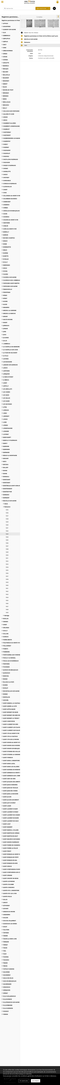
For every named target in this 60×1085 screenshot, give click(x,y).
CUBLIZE (5, 226)
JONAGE (5, 328)
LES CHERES (6, 392)
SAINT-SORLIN (7, 866)
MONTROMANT (7, 488)
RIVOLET (5, 688)
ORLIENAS (6, 627)
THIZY (5, 954)
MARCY (5, 443)
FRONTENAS (6, 292)
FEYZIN (5, 271)
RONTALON (6, 697)
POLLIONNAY (7, 646)
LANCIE (5, 368)
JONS (4, 331)
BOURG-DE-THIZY (8, 90)
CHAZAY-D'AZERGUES (9, 165)
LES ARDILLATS (7, 389)
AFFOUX (5, 23)
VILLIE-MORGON (8, 1008)
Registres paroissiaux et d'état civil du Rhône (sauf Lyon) (19, 20)
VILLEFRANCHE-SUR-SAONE (11, 1002)
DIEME (5, 244)
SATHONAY (6, 905)
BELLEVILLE (6, 75)
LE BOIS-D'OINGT (8, 377)
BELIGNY (5, 72)
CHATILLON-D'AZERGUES (10, 159)
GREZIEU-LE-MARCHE (9, 313)
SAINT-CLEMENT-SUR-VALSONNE (13, 730)
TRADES (5, 963)
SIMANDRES (6, 914)
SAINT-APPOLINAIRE (9, 709)
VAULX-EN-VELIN (8, 978)
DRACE (5, 250)
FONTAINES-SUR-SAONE (10, 286)
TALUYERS (6, 930)
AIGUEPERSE (6, 26)
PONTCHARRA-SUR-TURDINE (11, 655)
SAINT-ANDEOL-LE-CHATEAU (11, 703)
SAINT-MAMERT (7, 827)
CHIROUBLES (7, 180)
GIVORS (5, 301)
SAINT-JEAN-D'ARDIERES (10, 785)
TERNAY (5, 945)
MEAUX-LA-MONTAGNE (10, 455)
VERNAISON (6, 990)
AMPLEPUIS (6, 38)
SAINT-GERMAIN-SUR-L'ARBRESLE (13, 775)
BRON (4, 99)
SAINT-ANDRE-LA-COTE (10, 706)
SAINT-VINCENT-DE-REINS (10, 878)
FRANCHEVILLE (7, 289)
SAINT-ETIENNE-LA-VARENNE (11, 754)
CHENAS (5, 168)
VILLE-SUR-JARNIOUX (9, 996)
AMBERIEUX (6, 35)
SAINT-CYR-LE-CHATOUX (10, 736)
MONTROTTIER (7, 491)
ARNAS (5, 53)
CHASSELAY (6, 153)
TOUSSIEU (6, 960)
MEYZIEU (5, 464)
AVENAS (5, 60)
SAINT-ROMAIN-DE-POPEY (11, 857)
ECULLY (5, 262)
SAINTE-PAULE (7, 896)
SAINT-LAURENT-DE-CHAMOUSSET (13, 815)
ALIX (4, 32)
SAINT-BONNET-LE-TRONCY (11, 718)
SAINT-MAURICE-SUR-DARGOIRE (12, 839)
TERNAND (6, 942)
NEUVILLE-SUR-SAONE (9, 501)
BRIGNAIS (6, 93)
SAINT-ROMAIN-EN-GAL (10, 860)
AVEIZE (5, 56)
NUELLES (5, 618)
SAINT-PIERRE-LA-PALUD (10, 848)
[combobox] (42, 8)
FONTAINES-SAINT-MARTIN (11, 283)
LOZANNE (6, 431)
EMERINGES (6, 265)
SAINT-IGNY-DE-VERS (9, 778)
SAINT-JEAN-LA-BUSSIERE (10, 794)
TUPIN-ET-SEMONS (8, 969)
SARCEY (5, 902)
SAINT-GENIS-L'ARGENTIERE (11, 760)
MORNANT (6, 498)
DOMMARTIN (7, 247)
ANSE (4, 47)
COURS (5, 214)
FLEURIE (5, 274)
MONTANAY (6, 482)
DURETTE (5, 256)
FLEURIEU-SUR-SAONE (9, 277)
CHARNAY (6, 147)
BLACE (5, 87)
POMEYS (5, 649)
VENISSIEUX (6, 987)
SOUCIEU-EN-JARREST (9, 920)
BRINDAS (5, 96)
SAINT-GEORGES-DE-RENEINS (11, 769)
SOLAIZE (5, 917)
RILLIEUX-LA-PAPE (8, 682)
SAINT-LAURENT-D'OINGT (10, 812)
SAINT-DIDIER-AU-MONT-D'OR (12, 742)
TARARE (5, 936)
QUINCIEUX (6, 673)
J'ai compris (35, 1081)
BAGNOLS (6, 66)
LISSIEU (5, 419)
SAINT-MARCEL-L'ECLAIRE (10, 830)
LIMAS (5, 413)
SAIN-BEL (6, 700)
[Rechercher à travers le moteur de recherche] (20, 8)
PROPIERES (6, 664)
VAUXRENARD (7, 984)
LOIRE (5, 422)
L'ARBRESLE (6, 343)
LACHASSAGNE (7, 362)
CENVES (5, 117)
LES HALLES (6, 398)
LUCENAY (6, 434)
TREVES (5, 966)
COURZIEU (6, 217)
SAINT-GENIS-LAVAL (9, 763)
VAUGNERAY (7, 975)
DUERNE (5, 253)
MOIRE (5, 473)
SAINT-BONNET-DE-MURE (10, 712)
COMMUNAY (7, 201)
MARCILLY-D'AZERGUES (10, 440)
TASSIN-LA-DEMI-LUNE (10, 939)
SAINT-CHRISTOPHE (9, 721)
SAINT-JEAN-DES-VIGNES (10, 791)
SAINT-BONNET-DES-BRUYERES (12, 715)
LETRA (5, 407)
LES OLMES (6, 401)
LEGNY (5, 383)
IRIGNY (5, 322)
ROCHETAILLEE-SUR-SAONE (11, 691)
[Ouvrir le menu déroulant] (2, 2)
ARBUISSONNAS (8, 50)
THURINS (5, 957)
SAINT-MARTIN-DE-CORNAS (11, 833)
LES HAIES (6, 395)
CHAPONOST (7, 135)
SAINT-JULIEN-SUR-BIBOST (11, 800)
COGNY (5, 189)
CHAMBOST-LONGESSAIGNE (11, 126)
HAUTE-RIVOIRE (7, 319)
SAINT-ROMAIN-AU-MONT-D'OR (12, 854)
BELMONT (6, 78)
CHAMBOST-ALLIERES (9, 123)
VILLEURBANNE (7, 1005)
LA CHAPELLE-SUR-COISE (10, 350)
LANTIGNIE (6, 371)
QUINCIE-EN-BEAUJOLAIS (10, 670)
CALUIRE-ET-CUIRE (8, 114)
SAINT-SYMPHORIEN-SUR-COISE (12, 872)
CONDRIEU (6, 205)
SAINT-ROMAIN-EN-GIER (10, 863)
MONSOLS (6, 476)
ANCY (4, 44)
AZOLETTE (6, 63)
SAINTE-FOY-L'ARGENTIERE (11, 890)
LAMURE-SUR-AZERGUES (10, 365)
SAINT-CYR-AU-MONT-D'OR (11, 733)
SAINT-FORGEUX (8, 757)
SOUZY (5, 926)
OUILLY (5, 630)
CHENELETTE (7, 171)
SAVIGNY (5, 908)
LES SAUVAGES (7, 404)
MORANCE (6, 495)
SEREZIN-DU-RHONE (9, 911)
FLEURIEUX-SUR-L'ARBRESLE (11, 280)
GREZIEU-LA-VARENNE (9, 310)
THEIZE (5, 948)
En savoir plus (24, 1081)
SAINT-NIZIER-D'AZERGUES (11, 842)
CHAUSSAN (6, 162)
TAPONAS (6, 933)
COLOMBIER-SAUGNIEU (10, 198)
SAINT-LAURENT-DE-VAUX (11, 821)
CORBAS (5, 208)
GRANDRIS (6, 307)
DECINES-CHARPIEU (9, 238)
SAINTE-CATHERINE (9, 881)
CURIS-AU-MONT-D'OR (9, 229)
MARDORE (6, 446)
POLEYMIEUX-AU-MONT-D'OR (12, 643)
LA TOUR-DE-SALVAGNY (10, 353)
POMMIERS (6, 652)
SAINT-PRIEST (7, 851)
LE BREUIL (6, 380)
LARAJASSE (6, 374)
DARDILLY (6, 232)
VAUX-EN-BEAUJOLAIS (9, 981)
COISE (5, 192)
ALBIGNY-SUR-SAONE (9, 29)
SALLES (5, 899)
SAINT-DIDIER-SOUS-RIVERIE (11, 745)
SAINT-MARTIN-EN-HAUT (10, 836)
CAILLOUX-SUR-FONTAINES (11, 111)
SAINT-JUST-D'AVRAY (9, 803)
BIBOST (5, 84)
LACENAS (6, 359)
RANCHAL (6, 676)
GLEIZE (5, 304)
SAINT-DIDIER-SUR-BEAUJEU (11, 748)
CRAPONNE (6, 223)
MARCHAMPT (7, 437)
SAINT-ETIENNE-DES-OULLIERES (12, 751)
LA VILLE (5, 356)
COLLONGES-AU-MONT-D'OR (11, 195)
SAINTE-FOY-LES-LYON (10, 893)
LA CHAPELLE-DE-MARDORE (11, 346)
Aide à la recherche (10, 11)
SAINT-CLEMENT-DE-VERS (10, 724)
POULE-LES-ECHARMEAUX (11, 661)
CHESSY (5, 174)
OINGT (5, 624)
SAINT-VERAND (7, 875)
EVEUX (5, 268)
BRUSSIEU (6, 105)
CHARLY (5, 144)
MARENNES (6, 449)
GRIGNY (5, 316)
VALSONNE (6, 972)
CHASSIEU (6, 156)
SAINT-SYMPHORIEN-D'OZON (11, 869)
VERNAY (5, 993)
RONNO (5, 694)
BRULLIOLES (6, 102)
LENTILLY (6, 386)
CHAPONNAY (7, 132)
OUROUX (5, 636)
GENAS (5, 295)
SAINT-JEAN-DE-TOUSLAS (10, 788)
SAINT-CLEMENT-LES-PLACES (11, 727)
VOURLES (6, 1011)
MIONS (5, 470)
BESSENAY (6, 81)
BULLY (5, 108)
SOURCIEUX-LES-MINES (10, 923)
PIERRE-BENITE (7, 640)
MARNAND (6, 452)
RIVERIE (5, 685)
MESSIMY (6, 458)
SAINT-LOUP (6, 824)
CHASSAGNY (6, 150)
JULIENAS (6, 337)
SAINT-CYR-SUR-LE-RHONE (11, 739)
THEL (4, 951)
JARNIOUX (6, 325)
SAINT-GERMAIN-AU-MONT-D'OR (13, 772)
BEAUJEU (5, 69)
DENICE (5, 241)
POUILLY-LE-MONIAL (9, 658)
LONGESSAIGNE (7, 428)
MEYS (4, 461)
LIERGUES (6, 410)
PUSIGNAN (6, 667)
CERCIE (5, 120)
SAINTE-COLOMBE (8, 884)
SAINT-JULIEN (7, 797)
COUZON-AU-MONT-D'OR (10, 220)
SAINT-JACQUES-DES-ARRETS (11, 781)
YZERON (5, 1014)
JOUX (4, 334)
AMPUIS (5, 41)
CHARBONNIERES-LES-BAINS (11, 138)
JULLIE (5, 340)
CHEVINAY (6, 177)
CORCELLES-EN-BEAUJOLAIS (11, 211)
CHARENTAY (6, 141)
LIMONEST (6, 416)
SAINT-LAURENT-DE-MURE (11, 818)
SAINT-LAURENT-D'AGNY (10, 809)
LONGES (5, 425)
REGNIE (5, 679)
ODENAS (5, 621)
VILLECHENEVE (7, 999)
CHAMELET (6, 129)
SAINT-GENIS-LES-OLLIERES (11, 766)
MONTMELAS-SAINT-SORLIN (11, 485)
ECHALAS (6, 259)
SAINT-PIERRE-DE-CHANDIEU (11, 845)
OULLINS (5, 633)
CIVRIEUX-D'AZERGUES (10, 183)
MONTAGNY (6, 479)
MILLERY (5, 467)
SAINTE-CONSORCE (8, 887)
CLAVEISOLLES (7, 186)
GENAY (5, 298)
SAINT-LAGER (7, 806)
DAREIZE (5, 235)
